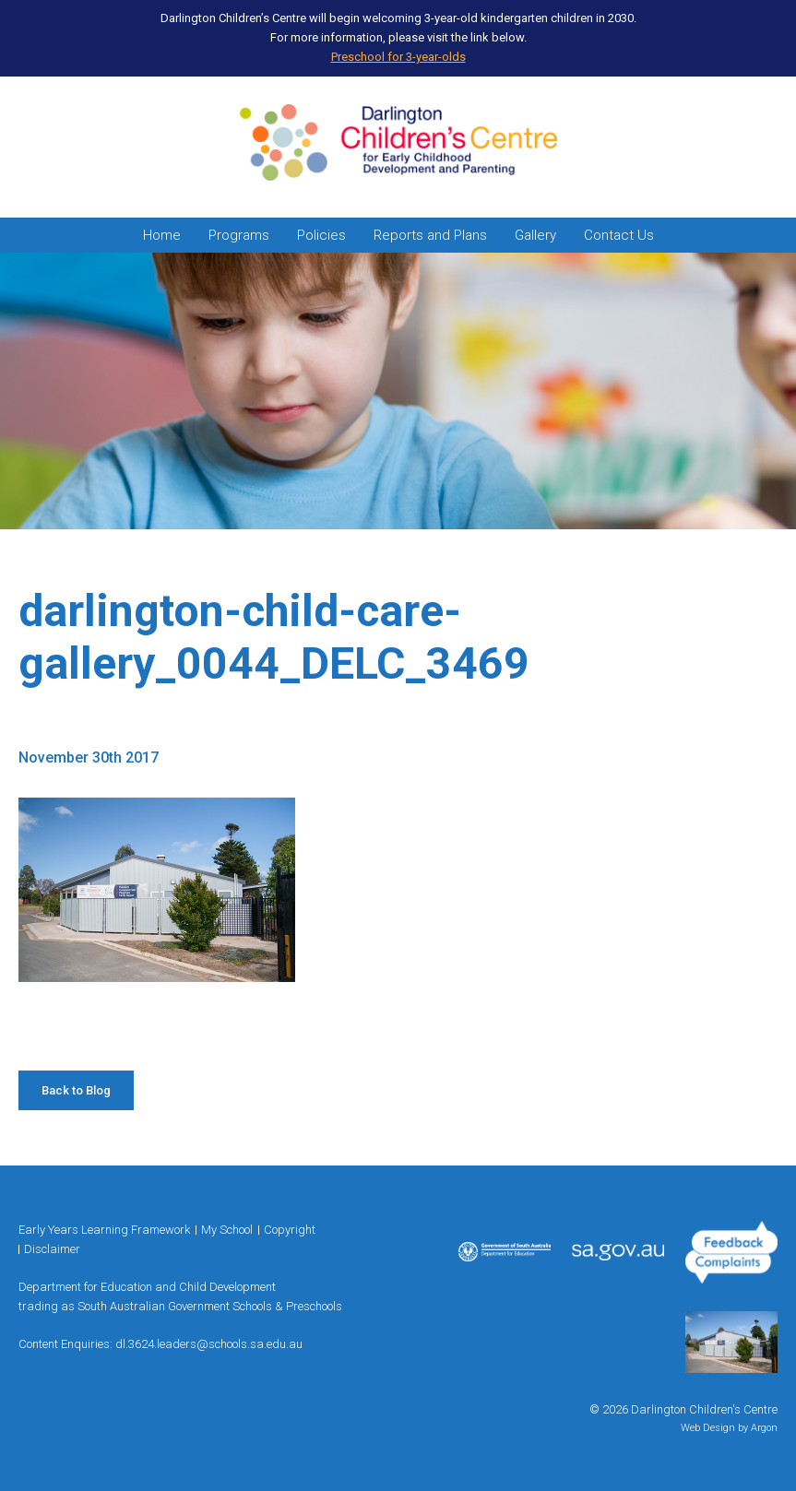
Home (162, 235)
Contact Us (619, 235)
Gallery (535, 235)
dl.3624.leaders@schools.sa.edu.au (209, 1344)
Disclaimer (52, 1249)
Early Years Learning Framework (104, 1230)
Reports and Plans (430, 235)
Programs (238, 235)
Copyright (289, 1230)
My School (227, 1230)
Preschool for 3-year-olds (398, 57)
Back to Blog (76, 1090)
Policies (321, 235)
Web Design (708, 1428)
